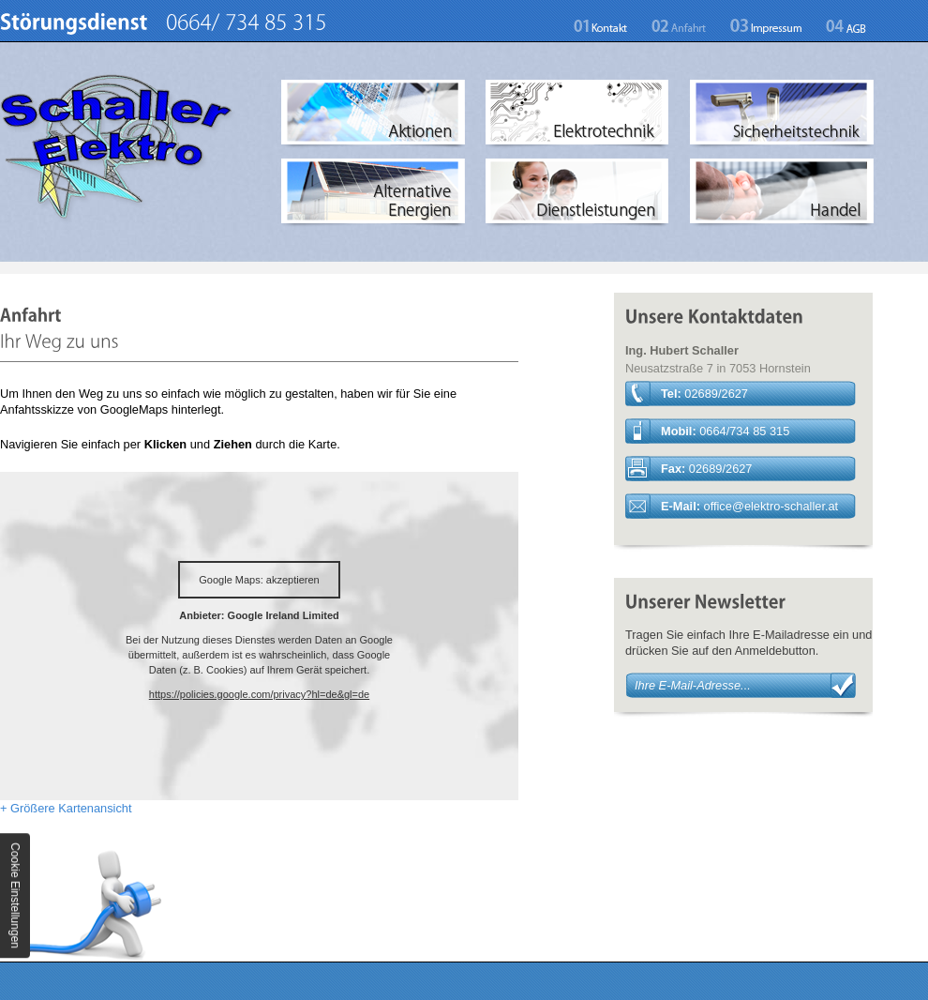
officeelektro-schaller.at (771, 506)
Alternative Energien (373, 193)
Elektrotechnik (578, 114)
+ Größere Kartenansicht (65, 808)
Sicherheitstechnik (782, 114)
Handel (782, 193)
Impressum (766, 26)
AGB (840, 26)
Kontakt (607, 26)
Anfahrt (679, 26)
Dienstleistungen (578, 193)
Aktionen (373, 114)
